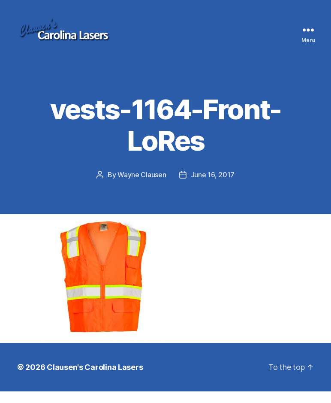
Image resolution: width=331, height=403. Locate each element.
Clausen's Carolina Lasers (95, 378)
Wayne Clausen (141, 186)
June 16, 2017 (213, 186)
